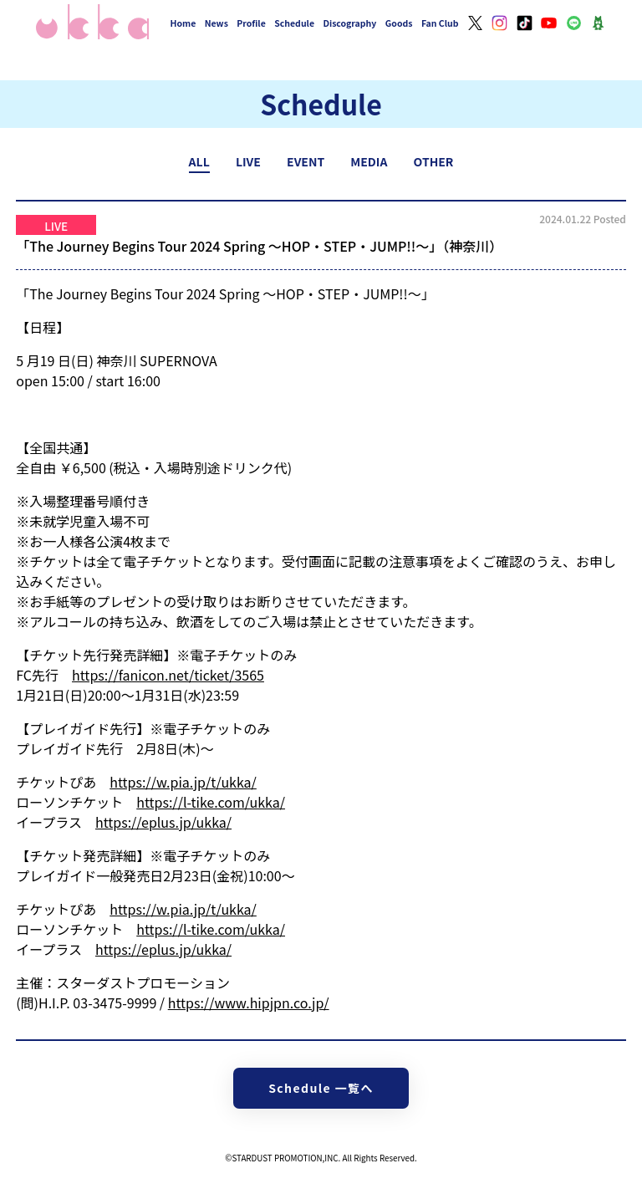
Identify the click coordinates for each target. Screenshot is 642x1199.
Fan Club (440, 23)
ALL (199, 161)
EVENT (305, 161)
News (216, 23)
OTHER (434, 161)
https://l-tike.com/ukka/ (210, 802)
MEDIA (368, 161)
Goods (399, 23)
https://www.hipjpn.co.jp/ (248, 1002)
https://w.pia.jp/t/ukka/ (183, 782)
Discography (349, 23)
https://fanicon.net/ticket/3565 (168, 675)
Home (183, 23)
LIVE (248, 161)
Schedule (294, 23)
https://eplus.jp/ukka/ (163, 822)
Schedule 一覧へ (321, 1087)
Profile (251, 23)
